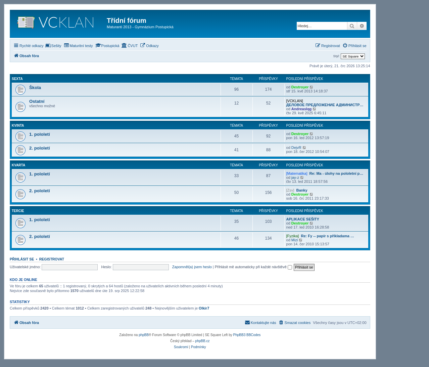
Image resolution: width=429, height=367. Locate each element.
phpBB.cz (202, 341)
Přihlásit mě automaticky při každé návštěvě (253, 267)
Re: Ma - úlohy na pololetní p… (336, 173)
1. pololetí (39, 134)
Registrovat (51, 259)
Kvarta (18, 165)
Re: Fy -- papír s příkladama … (327, 236)
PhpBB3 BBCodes (247, 335)
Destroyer (299, 87)
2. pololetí (39, 148)
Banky (301, 190)
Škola (35, 87)
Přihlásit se (22, 259)
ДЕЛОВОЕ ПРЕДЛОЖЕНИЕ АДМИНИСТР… (325, 105)
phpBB (144, 335)
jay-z (295, 177)
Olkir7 (204, 308)
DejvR (296, 148)
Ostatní (36, 101)
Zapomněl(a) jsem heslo (192, 267)
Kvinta (18, 125)
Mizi (294, 240)
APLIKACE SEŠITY (302, 219)
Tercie (18, 211)
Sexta (17, 79)
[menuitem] (53, 46)
